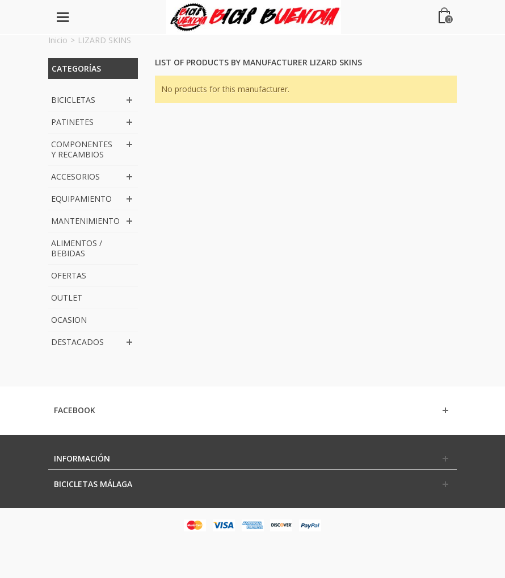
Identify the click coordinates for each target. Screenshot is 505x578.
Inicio (58, 40)
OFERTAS (68, 275)
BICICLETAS (73, 99)
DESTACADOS (77, 341)
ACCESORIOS (75, 176)
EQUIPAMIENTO (81, 198)
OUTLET (66, 297)
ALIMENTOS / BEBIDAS (76, 248)
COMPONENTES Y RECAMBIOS (81, 149)
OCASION (69, 319)
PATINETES (72, 122)
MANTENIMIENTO (85, 220)
